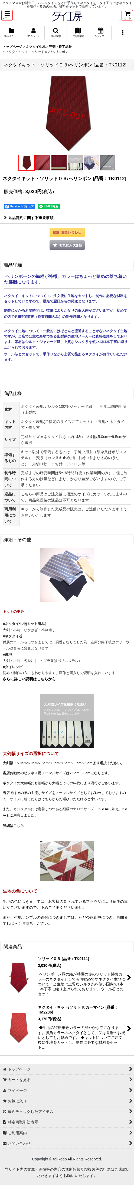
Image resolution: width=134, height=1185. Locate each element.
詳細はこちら (13, 826)
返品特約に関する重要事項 (29, 218)
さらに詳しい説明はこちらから (29, 679)
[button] (7, 15)
